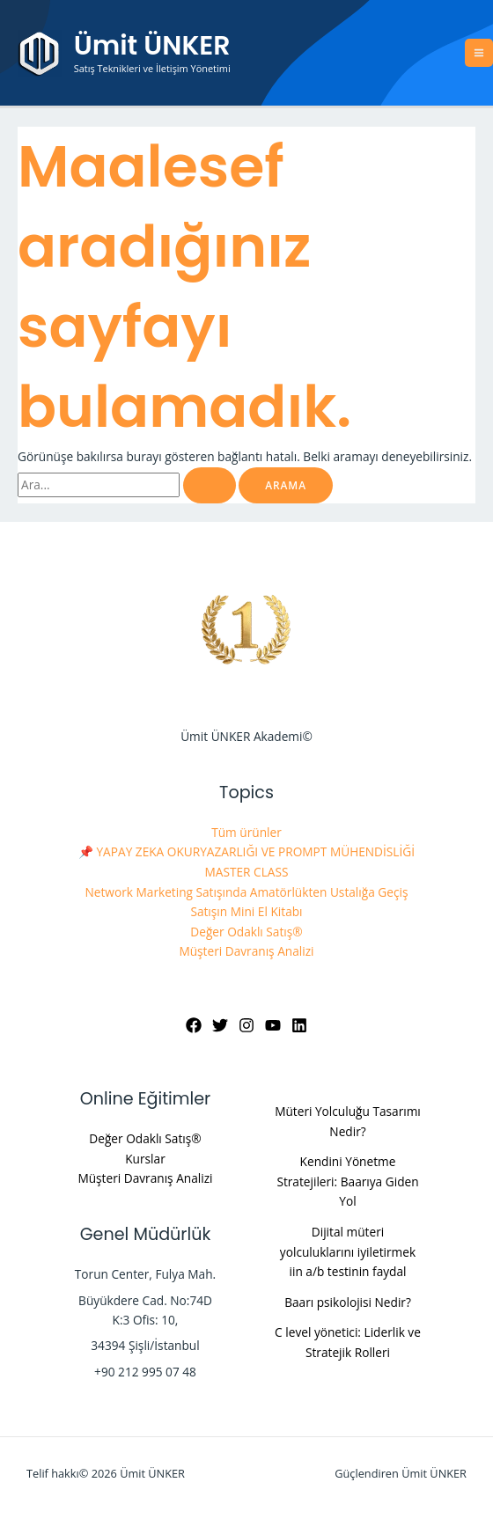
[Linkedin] (299, 1025)
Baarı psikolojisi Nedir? (347, 1302)
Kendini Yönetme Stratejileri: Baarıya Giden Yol (347, 1181)
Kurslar (145, 1158)
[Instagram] (246, 1025)
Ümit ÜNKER (152, 45)
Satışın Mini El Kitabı (246, 911)
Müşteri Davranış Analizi (246, 951)
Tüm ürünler (246, 832)
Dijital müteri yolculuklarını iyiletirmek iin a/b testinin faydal (348, 1251)
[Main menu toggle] (479, 53)
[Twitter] (220, 1025)
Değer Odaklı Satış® (246, 931)
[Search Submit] (209, 485)
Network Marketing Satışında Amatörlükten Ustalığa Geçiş (246, 892)
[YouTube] (273, 1025)
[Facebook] (194, 1025)
